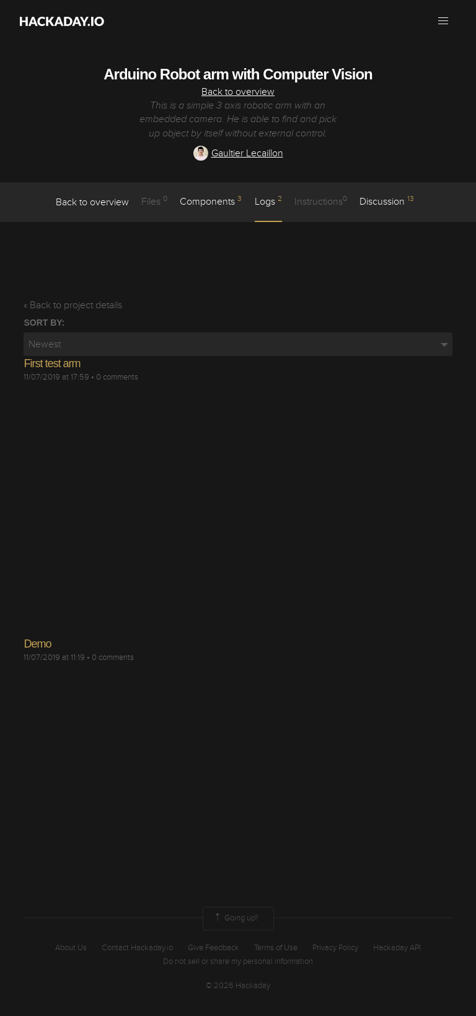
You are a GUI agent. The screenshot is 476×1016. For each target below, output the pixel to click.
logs (268, 201)
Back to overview (238, 92)
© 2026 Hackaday (238, 986)
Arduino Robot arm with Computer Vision (238, 74)
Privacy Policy (335, 948)
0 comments (117, 377)
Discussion (386, 201)
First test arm (52, 363)
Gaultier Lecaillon (238, 153)
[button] (443, 21)
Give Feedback (213, 948)
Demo (37, 644)
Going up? (235, 918)
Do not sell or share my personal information (238, 961)
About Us (71, 948)
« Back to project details (73, 305)
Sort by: (44, 323)
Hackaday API (397, 948)
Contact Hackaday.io (137, 948)
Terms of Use (276, 948)
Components (211, 201)
